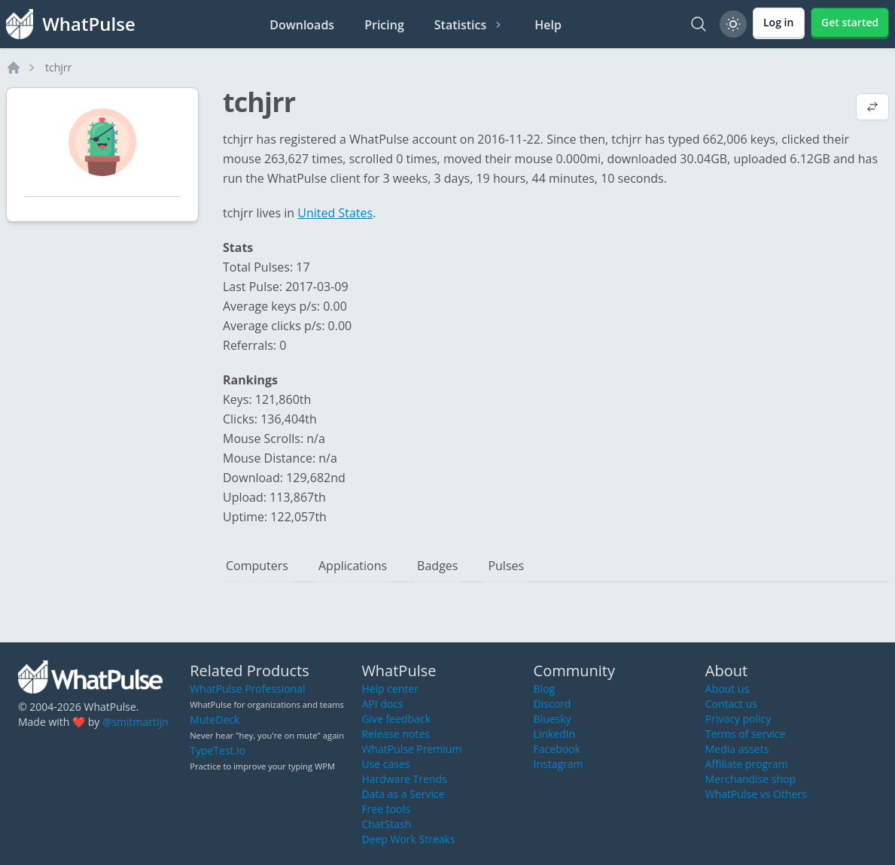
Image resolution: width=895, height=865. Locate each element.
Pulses (506, 565)
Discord (552, 704)
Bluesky (552, 719)
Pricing (384, 25)
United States (335, 213)
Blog (545, 688)
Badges (437, 565)
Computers (257, 565)
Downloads (301, 25)
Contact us (731, 704)
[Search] (699, 24)
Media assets (737, 749)
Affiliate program (746, 764)
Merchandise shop (750, 779)
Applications (352, 565)
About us (727, 688)
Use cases (385, 764)
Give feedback (396, 719)
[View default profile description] (872, 108)
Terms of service (745, 734)
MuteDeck (214, 719)
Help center (390, 688)
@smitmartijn (135, 722)
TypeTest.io (217, 750)
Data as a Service (402, 794)
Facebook (557, 749)
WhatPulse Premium (411, 749)
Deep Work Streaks (408, 839)
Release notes (395, 734)
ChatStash (386, 824)
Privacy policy (738, 719)
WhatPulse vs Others (756, 794)
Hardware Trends (403, 779)
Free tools (385, 809)
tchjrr (58, 67)
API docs (382, 704)
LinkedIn (555, 734)
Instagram (558, 764)
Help (548, 25)
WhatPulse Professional (247, 688)
